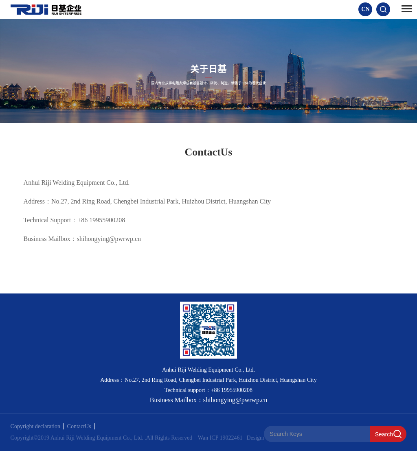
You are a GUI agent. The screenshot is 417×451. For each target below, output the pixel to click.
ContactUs (81, 426)
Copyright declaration (37, 426)
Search (384, 434)
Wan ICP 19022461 (220, 438)
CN (365, 9)
